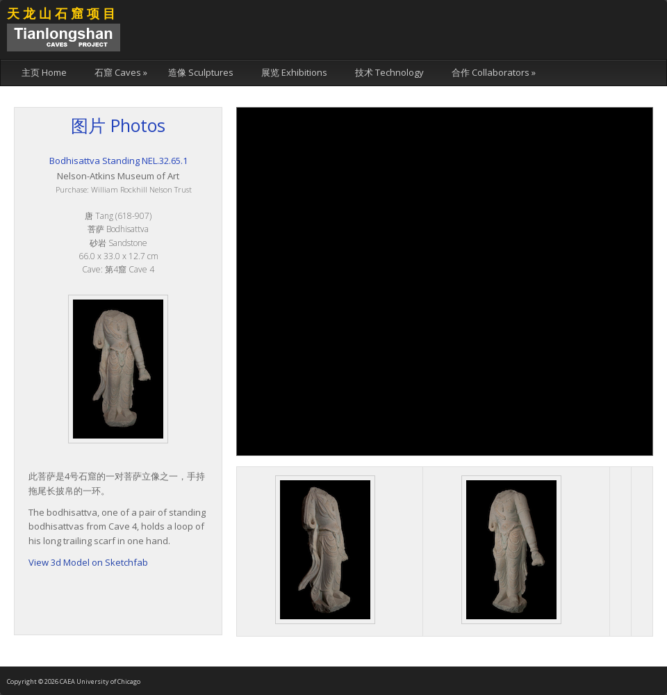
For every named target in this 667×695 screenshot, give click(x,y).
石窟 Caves (120, 72)
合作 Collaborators (494, 72)
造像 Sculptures (200, 72)
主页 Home (44, 72)
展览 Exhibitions (294, 72)
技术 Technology (389, 72)
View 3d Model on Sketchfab (88, 562)
